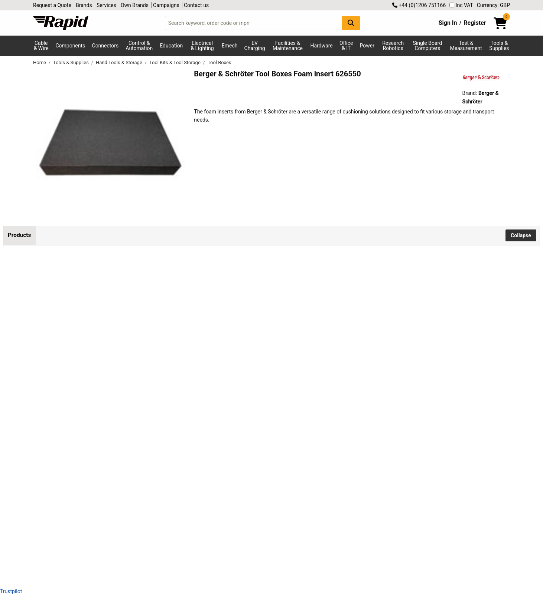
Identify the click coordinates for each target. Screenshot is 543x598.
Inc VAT (461, 5)
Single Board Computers (427, 45)
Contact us (196, 5)
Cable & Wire (41, 45)
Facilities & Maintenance (288, 45)
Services (106, 5)
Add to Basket (270, 283)
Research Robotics (393, 45)
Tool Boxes (219, 62)
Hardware (321, 46)
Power (367, 46)
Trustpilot (11, 591)
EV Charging (254, 45)
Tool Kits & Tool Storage (175, 62)
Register (475, 22)
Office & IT (346, 45)
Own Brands (135, 5)
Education (171, 46)
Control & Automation (139, 45)
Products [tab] (19, 235)
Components (70, 46)
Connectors (105, 46)
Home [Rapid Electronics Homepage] (40, 62)
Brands (84, 5)
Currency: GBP (493, 5)
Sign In (448, 22)
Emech (230, 46)
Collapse (521, 235)
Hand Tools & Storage (119, 62)
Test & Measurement (466, 45)
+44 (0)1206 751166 (419, 5)
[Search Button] (351, 23)
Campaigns (166, 5)
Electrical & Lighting (202, 45)
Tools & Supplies (499, 45)
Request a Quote (52, 5)
